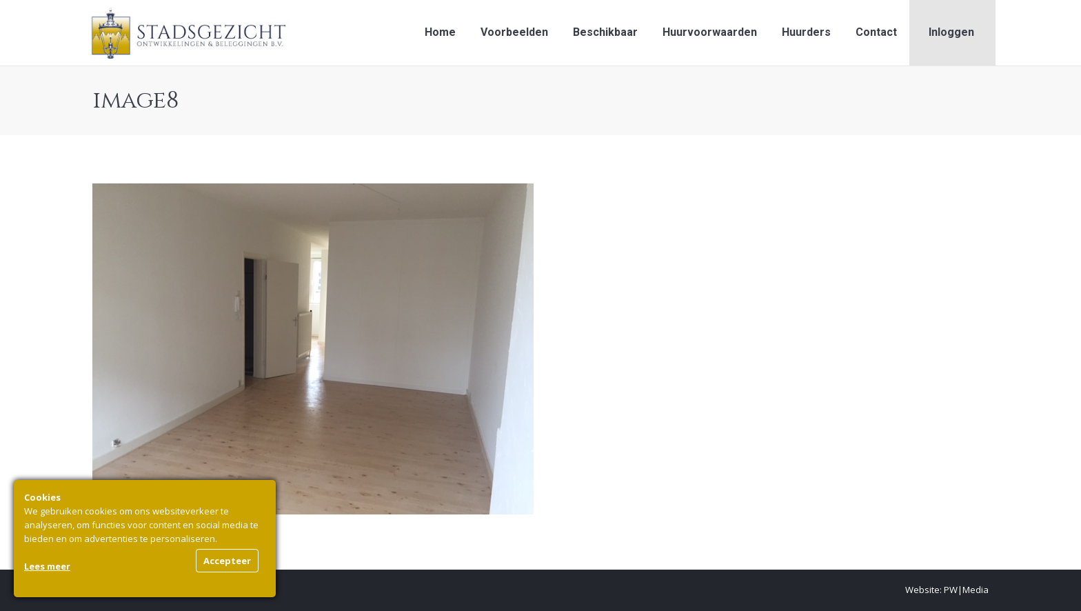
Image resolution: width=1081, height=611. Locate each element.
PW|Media (966, 589)
